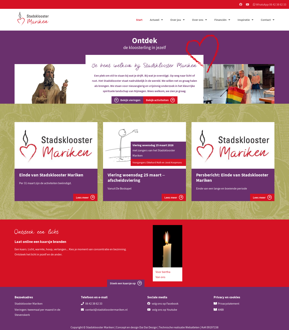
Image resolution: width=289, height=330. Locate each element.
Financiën (220, 20)
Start (139, 20)
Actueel (154, 20)
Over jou (175, 20)
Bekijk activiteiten (160, 100)
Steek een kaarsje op (126, 283)
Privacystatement (228, 303)
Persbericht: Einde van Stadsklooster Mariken (232, 177)
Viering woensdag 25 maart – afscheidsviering (136, 177)
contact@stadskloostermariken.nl (104, 309)
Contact (266, 20)
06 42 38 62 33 (91, 303)
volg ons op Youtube (162, 309)
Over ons (197, 20)
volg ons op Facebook (162, 303)
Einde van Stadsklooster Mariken (51, 175)
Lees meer (85, 197)
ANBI (221, 309)
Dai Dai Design (148, 327)
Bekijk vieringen (127, 100)
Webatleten (192, 327)
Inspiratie (244, 20)
